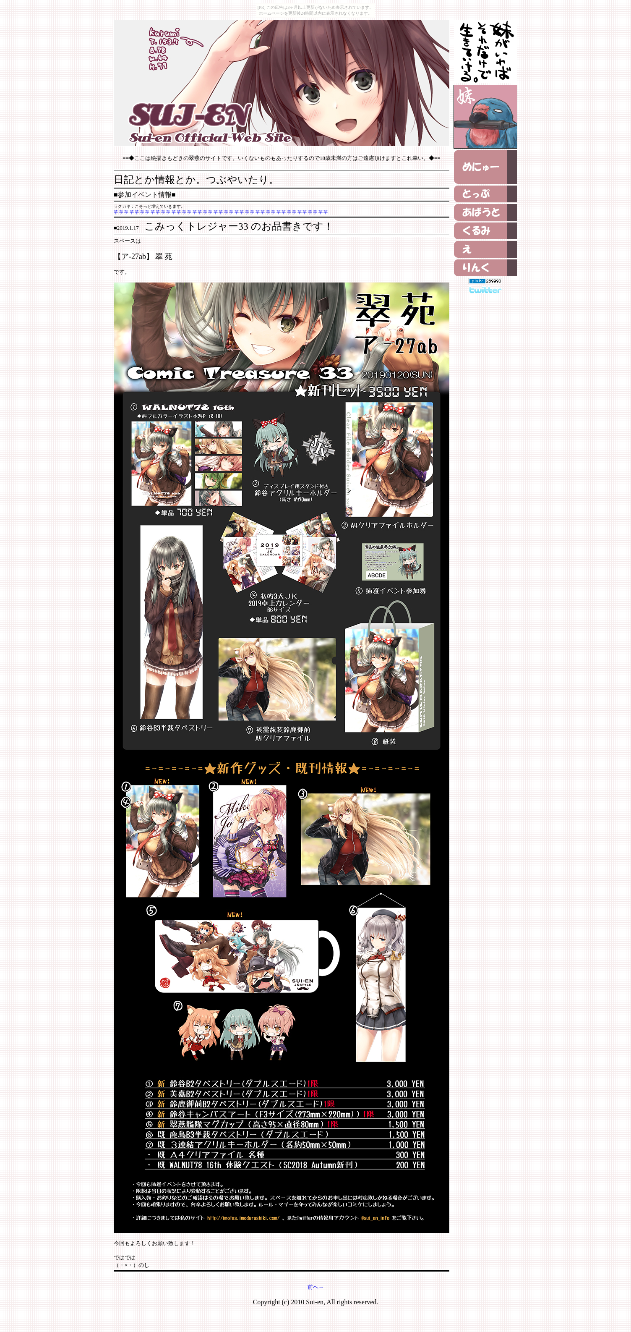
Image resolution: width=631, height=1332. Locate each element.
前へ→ (316, 1287)
